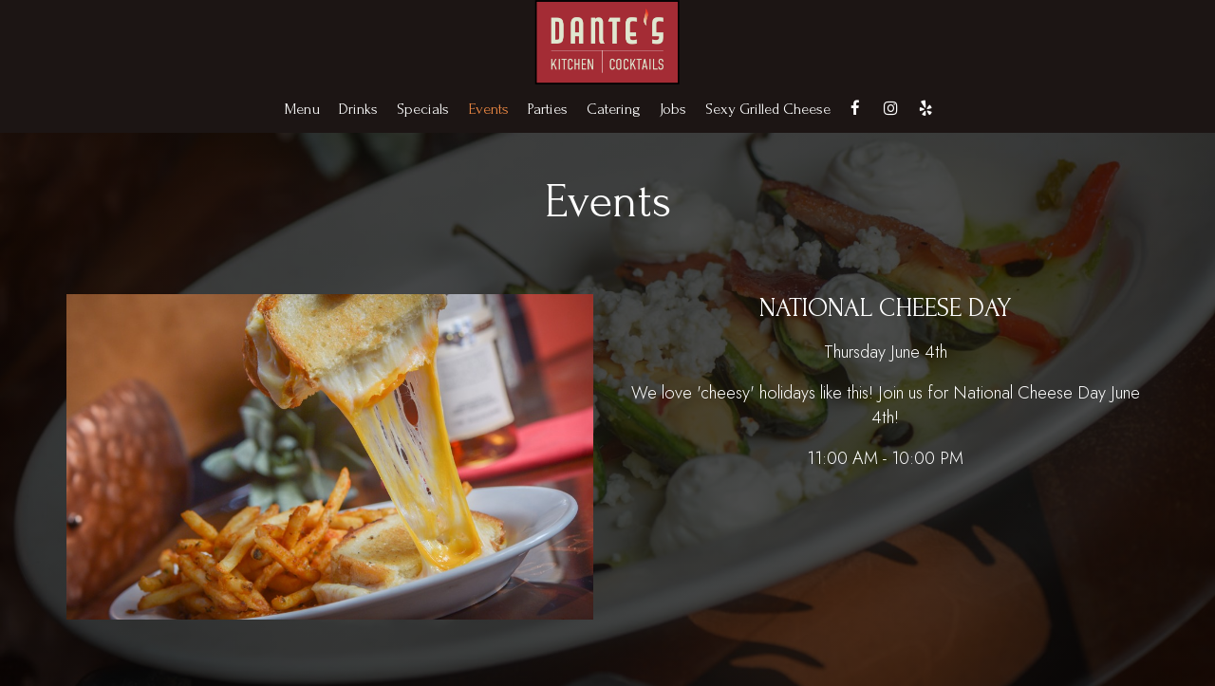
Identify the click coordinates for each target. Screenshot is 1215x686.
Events (488, 109)
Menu (302, 109)
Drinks (358, 109)
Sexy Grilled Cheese (768, 109)
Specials (423, 109)
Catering (614, 109)
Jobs (673, 109)
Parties (548, 109)
